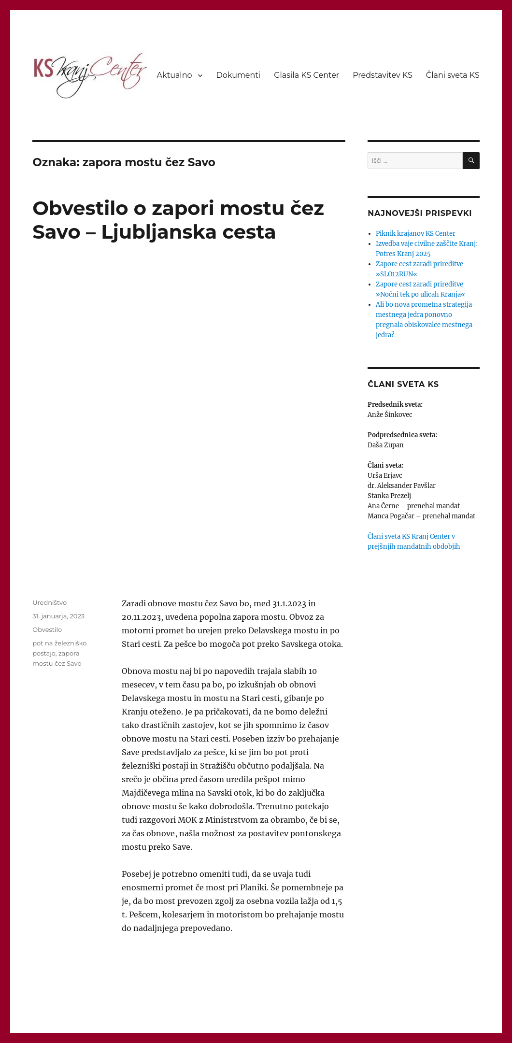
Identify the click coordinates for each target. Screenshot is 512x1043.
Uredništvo (49, 602)
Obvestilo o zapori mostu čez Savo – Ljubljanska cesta (178, 219)
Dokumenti (238, 75)
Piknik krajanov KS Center (415, 233)
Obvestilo (47, 629)
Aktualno (174, 75)
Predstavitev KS (382, 75)
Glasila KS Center (306, 75)
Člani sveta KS (453, 75)
